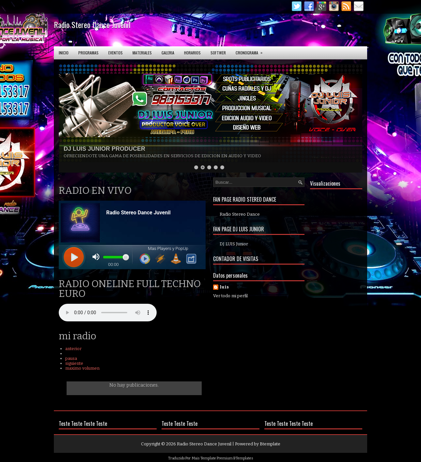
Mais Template (204, 458)
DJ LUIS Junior (234, 243)
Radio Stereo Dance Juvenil (92, 24)
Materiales (142, 52)
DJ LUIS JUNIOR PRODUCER (104, 149)
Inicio (64, 52)
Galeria (168, 52)
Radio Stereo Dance (240, 214)
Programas (88, 52)
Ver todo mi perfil (230, 295)
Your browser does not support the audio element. (108, 312)
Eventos (115, 52)
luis (224, 287)
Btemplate (270, 443)
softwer (218, 52)
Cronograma (251, 50)
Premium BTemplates (235, 458)
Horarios (192, 52)
